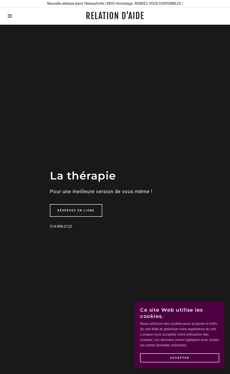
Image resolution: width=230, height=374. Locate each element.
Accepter (179, 357)
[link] (114, 18)
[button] (11, 15)
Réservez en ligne (76, 210)
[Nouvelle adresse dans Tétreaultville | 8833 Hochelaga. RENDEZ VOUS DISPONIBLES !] (115, 3)
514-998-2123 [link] (61, 226)
